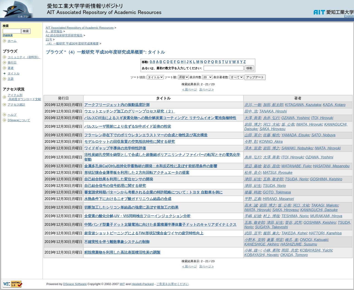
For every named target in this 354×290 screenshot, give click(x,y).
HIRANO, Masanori (278, 199)
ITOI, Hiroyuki (322, 118)
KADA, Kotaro (334, 105)
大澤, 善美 (252, 118)
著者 (11, 68)
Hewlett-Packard (143, 284)
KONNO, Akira (271, 142)
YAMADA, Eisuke (295, 135)
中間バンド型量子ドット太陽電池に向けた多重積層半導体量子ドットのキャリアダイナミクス (160, 224)
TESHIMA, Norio (294, 216)
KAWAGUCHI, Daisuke (319, 210)
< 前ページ (189, 89)
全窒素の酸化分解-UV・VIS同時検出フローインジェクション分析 (137, 216)
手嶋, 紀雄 (252, 216)
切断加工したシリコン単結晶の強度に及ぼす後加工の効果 (131, 207)
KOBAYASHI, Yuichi (316, 250)
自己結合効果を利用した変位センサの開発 (118, 179)
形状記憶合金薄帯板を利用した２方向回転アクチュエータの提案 (136, 172)
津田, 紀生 (252, 179)
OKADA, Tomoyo (294, 255)
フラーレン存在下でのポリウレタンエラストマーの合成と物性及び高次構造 (145, 135)
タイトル (13, 73)
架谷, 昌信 (271, 166)
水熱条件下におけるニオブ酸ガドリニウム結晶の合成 (127, 199)
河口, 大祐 (271, 124)
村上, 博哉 (271, 216)
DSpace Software (75, 284)
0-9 (152, 62)
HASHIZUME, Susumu (298, 244)
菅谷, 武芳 (293, 222)
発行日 (12, 62)
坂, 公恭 (287, 124)
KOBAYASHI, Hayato (261, 255)
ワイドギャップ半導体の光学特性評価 (115, 148)
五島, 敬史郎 (273, 179)
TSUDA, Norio (296, 179)
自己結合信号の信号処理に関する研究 (115, 186)
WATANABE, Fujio (296, 166)
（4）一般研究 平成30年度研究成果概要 (72, 43)
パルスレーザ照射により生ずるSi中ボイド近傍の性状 (127, 126)
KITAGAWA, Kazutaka (303, 105)
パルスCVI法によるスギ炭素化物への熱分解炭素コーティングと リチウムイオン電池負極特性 (160, 118)
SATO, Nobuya (323, 135)
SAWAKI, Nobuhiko (297, 148)
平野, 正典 (252, 199)
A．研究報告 (54, 31)
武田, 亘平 (252, 233)
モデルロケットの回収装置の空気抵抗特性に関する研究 (129, 142)
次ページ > (206, 89)
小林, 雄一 (252, 250)
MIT (122, 284)
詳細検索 (8, 35)
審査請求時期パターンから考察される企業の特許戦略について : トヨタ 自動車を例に (153, 192)
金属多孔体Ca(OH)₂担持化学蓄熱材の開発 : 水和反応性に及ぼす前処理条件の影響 (150, 166)
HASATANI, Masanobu (331, 166)
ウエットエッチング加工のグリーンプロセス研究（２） (129, 111)
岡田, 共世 (289, 250)
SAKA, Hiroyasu (272, 129)
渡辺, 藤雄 (252, 166)
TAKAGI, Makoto (324, 205)
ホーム (12, 40)
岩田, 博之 (252, 124)
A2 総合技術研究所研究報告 (64, 35)
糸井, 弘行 (271, 118)
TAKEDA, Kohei (294, 233)
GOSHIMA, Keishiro (326, 179)
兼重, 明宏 (275, 240)
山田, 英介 (252, 135)
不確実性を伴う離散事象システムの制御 (116, 242)
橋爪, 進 (291, 240)
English (349, 16)
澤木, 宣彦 (252, 148)
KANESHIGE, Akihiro (261, 244)
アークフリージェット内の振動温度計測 (116, 105)
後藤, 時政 (252, 192)
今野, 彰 (250, 142)
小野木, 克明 (254, 240)
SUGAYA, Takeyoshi (271, 227)
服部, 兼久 (271, 233)
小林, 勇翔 (271, 250)
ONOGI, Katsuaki (314, 240)
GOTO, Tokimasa (277, 192)
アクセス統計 (16, 104)
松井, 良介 (252, 172)
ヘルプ (12, 114)
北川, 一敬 (252, 105)
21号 (49, 39)
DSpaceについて (19, 120)
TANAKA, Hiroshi (273, 111)
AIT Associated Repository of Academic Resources (80, 27)
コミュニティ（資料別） (24, 57)
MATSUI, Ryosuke (277, 172)
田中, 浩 (250, 111)
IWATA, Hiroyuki (309, 124)
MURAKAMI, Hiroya (326, 216)
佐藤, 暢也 (271, 135)
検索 (6, 26)
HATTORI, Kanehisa (325, 233)
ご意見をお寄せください (172, 284)
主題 (11, 78)
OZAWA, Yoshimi (295, 118)
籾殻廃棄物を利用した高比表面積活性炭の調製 (122, 252)
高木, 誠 (250, 205)
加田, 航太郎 (273, 105)
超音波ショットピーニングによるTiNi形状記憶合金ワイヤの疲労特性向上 (143, 233)
